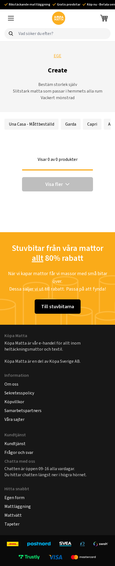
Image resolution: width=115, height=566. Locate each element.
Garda (70, 124)
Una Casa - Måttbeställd (31, 124)
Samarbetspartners (23, 410)
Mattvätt (13, 515)
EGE (57, 56)
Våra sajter (14, 419)
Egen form (14, 497)
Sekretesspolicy (19, 393)
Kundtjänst (15, 443)
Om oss (11, 384)
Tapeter (12, 524)
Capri (92, 124)
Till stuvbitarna (57, 306)
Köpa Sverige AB (64, 361)
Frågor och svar (18, 452)
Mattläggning (17, 506)
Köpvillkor (14, 402)
